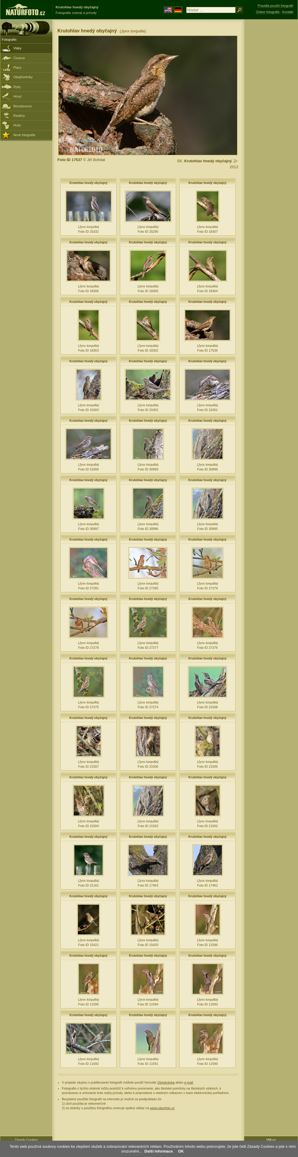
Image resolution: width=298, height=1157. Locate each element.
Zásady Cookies (26, 1140)
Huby (17, 125)
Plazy (17, 67)
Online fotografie (268, 12)
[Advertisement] (271, 114)
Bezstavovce (22, 106)
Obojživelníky (23, 77)
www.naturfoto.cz (162, 1108)
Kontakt (287, 12)
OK (181, 1151)
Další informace (159, 1151)
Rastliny (19, 115)
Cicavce (19, 58)
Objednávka (166, 1082)
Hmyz (17, 96)
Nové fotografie (24, 135)
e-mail (188, 1082)
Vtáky (17, 48)
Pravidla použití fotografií (275, 5)
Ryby (17, 87)
